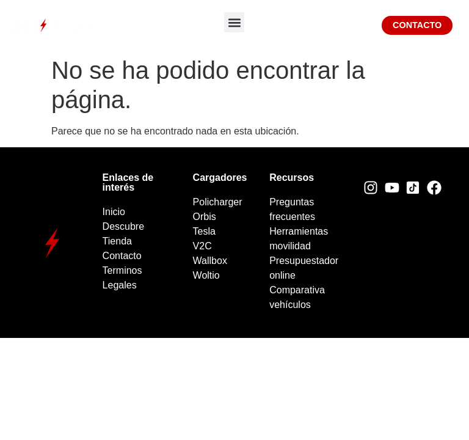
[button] (234, 22)
